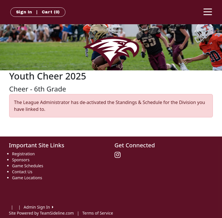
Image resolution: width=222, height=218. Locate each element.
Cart (51, 12)
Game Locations (27, 177)
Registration (23, 153)
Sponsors (20, 159)
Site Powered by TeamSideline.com (41, 213)
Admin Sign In (38, 207)
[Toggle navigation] (207, 11)
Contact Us (22, 171)
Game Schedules (27, 165)
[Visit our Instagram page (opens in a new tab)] (119, 155)
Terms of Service (97, 213)
